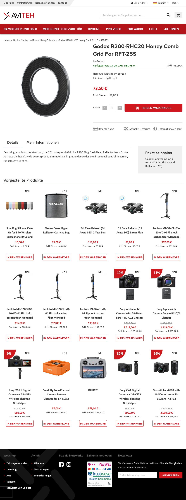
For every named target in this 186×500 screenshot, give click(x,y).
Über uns (9, 3)
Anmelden (140, 3)
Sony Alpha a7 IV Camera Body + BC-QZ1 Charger (166, 313)
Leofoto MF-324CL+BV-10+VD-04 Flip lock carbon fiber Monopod (166, 232)
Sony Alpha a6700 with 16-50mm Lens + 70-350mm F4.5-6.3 (166, 394)
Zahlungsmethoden (16, 463)
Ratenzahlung (106, 129)
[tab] (13, 143)
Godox (100, 61)
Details (12, 142)
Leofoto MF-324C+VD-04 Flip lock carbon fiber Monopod (93, 313)
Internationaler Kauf (170, 129)
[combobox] (136, 15)
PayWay (100, 474)
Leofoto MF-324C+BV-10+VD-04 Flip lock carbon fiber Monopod (20, 313)
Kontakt (62, 3)
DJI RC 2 (93, 390)
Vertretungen (24, 3)
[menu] (93, 29)
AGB (8, 475)
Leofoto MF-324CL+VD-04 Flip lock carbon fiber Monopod (56, 313)
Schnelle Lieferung (140, 129)
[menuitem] (20, 29)
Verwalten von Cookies (18, 488)
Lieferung (11, 469)
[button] (176, 3)
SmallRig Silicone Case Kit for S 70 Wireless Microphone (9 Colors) (19, 232)
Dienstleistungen (45, 3)
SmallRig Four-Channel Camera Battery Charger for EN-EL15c (56, 394)
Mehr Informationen (43, 142)
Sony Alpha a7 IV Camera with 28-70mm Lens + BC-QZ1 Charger (129, 313)
